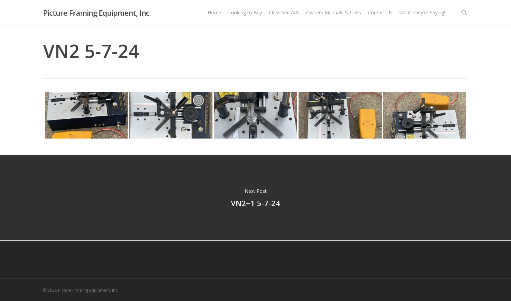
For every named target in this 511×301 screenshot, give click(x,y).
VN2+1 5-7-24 (255, 197)
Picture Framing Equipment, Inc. (97, 13)
